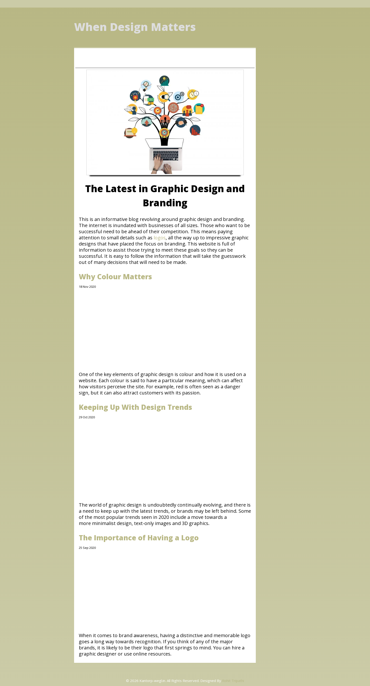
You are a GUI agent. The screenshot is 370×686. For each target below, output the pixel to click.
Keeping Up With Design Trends (135, 407)
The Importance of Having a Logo (139, 537)
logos (160, 237)
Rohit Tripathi (233, 680)
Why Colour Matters (115, 276)
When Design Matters (135, 26)
